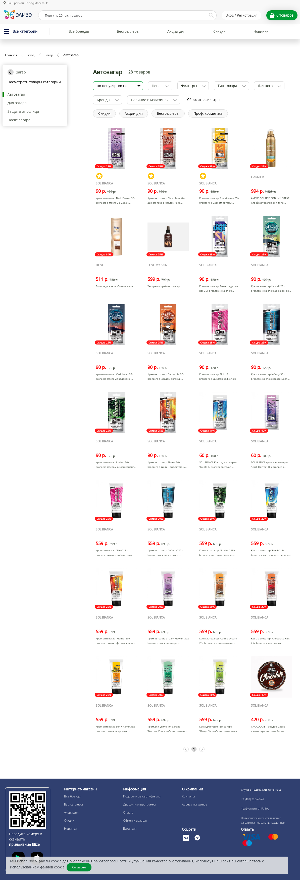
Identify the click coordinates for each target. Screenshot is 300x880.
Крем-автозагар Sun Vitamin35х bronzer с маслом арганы (115, 729)
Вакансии (129, 828)
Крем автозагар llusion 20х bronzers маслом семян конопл (115, 465)
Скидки (219, 31)
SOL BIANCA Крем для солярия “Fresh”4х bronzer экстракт (218, 465)
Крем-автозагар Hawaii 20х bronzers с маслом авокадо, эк (270, 288)
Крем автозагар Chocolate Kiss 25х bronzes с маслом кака (166, 200)
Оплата (128, 812)
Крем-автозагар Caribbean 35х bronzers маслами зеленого (114, 376)
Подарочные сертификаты (142, 796)
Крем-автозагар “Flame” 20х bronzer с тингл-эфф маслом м (114, 641)
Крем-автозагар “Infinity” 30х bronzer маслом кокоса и (165, 553)
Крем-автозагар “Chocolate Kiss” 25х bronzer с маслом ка (270, 641)
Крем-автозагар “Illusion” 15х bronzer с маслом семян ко (217, 553)
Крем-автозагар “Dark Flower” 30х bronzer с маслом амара (168, 641)
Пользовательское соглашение (261, 818)
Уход (31, 55)
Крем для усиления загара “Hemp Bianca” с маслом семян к (218, 731)
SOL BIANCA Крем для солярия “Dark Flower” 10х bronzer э (269, 465)
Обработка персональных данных (263, 822)
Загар (49, 55)
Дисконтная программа (139, 804)
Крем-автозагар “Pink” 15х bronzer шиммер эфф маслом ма (114, 555)
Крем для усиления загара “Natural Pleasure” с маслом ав (166, 729)
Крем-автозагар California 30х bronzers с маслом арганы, (165, 376)
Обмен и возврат (135, 820)
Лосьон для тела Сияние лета (114, 286)
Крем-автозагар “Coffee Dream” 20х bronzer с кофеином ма (218, 641)
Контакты (188, 796)
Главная (11, 55)
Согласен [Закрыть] (79, 867)
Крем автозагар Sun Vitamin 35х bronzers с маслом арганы (219, 200)
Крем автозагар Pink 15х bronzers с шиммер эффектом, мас (217, 378)
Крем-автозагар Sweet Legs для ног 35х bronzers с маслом (218, 288)
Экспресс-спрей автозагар (163, 286)
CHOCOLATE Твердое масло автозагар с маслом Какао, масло (268, 731)
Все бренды (79, 31)
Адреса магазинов (194, 804)
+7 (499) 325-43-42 (252, 799)
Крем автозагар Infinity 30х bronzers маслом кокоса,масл (269, 376)
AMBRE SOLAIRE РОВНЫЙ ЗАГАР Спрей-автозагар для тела (270, 200)
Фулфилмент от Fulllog (255, 808)
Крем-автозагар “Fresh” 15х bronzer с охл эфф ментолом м (269, 553)
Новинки (261, 31)
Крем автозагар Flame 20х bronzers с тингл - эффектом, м (166, 465)
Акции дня (176, 31)
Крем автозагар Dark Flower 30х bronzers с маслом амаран (115, 200)
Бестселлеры (128, 31)
